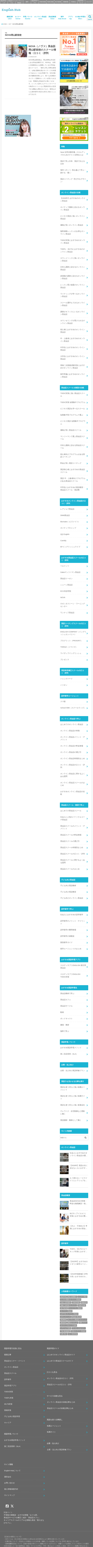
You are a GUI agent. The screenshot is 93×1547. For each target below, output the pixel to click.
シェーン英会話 (66, 578)
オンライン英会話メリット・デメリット (72, 729)
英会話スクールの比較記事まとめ (60, 1394)
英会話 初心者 (76, 1303)
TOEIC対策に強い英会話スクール (72, 391)
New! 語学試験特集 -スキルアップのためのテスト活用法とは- (72, 153)
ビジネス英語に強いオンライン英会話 (72, 216)
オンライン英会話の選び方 (70, 743)
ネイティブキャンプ (68, 522)
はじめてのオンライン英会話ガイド (61, 1341)
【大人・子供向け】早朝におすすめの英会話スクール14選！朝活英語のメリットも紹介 (79, 1213)
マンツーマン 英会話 (75, 1294)
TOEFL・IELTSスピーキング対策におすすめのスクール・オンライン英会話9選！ (78, 1236)
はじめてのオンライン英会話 (71, 716)
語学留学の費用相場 (68, 918)
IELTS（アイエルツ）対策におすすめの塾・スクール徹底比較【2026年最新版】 (78, 1200)
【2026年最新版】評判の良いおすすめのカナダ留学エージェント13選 (79, 1261)
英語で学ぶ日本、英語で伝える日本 (72, 162)
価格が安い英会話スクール (70, 425)
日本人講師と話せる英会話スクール (72, 442)
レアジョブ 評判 (66, 1314)
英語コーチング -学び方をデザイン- (73, 180)
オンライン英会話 (19, 1)
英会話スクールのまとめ (70, 858)
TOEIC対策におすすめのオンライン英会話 (72, 240)
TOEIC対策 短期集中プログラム (72, 398)
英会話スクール (11, 1)
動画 (62, 1000)
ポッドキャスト (66, 1006)
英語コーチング (73, 1308)
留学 (27, 1)
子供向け (73, 1)
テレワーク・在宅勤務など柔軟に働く (72, 1099)
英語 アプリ (83, 1308)
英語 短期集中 (72, 1283)
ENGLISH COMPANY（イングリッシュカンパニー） (73, 625)
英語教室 (63, 1306)
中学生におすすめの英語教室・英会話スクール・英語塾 (72, 483)
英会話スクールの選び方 (70, 831)
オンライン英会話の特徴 (70, 722)
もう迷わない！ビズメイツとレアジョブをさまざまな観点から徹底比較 (78, 1165)
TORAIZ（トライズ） (68, 639)
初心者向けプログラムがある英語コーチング (72, 450)
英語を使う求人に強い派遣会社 (72, 1091)
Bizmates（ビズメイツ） (70, 516)
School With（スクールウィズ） (72, 699)
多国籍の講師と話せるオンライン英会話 (72, 275)
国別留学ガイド (66, 931)
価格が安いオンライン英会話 (71, 224)
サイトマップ (9, 1481)
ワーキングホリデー (78, 1314)
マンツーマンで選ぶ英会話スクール (72, 433)
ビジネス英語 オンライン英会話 (71, 1285)
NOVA (62, 590)
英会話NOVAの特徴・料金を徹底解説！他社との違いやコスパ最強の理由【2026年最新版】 (78, 1188)
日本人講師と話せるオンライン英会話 (72, 266)
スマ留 (63, 693)
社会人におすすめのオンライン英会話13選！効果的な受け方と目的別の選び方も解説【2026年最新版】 (79, 1140)
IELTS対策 (58, 1)
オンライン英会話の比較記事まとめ (61, 1388)
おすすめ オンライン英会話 (69, 1300)
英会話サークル (66, 994)
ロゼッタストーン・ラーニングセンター (72, 598)
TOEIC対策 (42, 1)
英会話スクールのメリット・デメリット (72, 817)
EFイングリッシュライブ (70, 540)
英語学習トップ (4, 1)
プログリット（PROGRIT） (71, 633)
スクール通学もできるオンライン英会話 (72, 301)
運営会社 (7, 1463)
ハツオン (63, 677)
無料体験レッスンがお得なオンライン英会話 (72, 231)
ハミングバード (66, 671)
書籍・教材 (64, 1012)
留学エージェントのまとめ (70, 937)
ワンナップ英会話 (67, 605)
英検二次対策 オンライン (68, 1291)
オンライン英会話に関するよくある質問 (72, 765)
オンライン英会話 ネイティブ (77, 1306)
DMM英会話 (65, 509)
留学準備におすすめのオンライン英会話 (72, 371)
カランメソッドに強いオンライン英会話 (72, 257)
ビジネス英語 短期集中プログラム (72, 418)
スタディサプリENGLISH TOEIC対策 (73, 963)
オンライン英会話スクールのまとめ (72, 774)
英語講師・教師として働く (70, 1106)
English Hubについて (12, 1457)
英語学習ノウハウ (81, 1)
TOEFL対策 (50, 1)
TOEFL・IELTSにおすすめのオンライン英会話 (72, 249)
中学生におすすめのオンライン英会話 (72, 345)
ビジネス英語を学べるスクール (72, 404)
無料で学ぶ (64, 1018)
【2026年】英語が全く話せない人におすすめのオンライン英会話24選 (79, 1152)
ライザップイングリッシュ (70, 645)
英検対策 (65, 1)
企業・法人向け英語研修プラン (72, 1057)
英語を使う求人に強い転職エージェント (72, 1075)
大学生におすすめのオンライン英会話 (72, 354)
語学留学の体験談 (67, 924)
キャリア (89, 1)
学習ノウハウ (27, 18)
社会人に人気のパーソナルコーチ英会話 (72, 808)
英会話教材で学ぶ (67, 981)
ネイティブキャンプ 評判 (68, 1311)
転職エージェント (54, 1412)
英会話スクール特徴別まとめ (71, 837)
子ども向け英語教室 (68, 881)
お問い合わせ (9, 1469)
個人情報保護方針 (11, 1475)
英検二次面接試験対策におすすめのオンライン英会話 (72, 363)
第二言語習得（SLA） (69, 1041)
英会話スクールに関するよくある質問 (72, 851)
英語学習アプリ (35, 1)
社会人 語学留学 (66, 1288)
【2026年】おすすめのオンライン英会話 (72, 199)
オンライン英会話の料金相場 (71, 737)
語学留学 (7, 1365)
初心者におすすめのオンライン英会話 (72, 328)
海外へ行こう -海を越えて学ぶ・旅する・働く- (73, 171)
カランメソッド (65, 1303)
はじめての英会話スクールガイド (60, 1347)
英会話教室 (52, 18)
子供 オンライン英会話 (78, 1317)
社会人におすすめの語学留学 (71, 903)
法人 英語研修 (72, 1320)
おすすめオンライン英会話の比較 (72, 783)
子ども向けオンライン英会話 (71, 887)
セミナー (18, 18)
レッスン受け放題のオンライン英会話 (72, 284)
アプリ (70, 18)
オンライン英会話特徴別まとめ (72, 749)
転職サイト (51, 1418)
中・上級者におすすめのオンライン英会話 (72, 336)
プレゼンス (64, 652)
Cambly (63, 534)
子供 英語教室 (65, 1317)
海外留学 (63, 1308)
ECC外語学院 (65, 584)
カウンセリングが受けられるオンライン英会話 (72, 319)
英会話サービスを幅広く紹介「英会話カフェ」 (22, 1503)
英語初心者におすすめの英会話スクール (72, 465)
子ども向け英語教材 (68, 875)
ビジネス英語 (82, 1283)
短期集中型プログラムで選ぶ (71, 411)
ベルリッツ (64, 559)
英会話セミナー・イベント (14, 1347)
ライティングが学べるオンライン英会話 (72, 293)
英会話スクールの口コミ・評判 (72, 843)
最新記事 (10, 18)
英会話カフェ (65, 987)
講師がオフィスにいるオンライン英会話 (72, 310)
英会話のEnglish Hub (82, 1541)
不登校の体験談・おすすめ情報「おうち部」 (21, 1501)
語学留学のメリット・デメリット (72, 911)
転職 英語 (64, 1320)
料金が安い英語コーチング (70, 458)
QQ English (64, 528)
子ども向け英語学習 (12, 1402)
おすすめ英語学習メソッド (70, 1035)
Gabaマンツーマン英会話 (70, 566)
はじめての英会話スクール (70, 801)
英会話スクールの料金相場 (70, 825)
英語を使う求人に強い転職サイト (72, 1084)
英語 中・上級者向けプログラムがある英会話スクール (72, 474)
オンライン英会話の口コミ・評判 (72, 757)
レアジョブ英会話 (67, 503)
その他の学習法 (80, 18)
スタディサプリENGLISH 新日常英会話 (73, 954)
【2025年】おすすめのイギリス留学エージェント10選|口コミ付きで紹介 (79, 1248)
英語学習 (63, 1283)
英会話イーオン (66, 572)
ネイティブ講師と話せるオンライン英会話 (72, 207)
